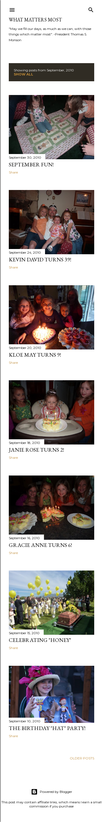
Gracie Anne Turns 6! (40, 545)
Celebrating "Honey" (40, 640)
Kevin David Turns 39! (40, 259)
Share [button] (13, 172)
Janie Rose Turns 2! (36, 449)
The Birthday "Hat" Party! (47, 728)
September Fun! (31, 164)
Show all (23, 74)
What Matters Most (35, 19)
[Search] (91, 8)
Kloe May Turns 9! (35, 354)
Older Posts (82, 758)
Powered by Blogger (51, 792)
